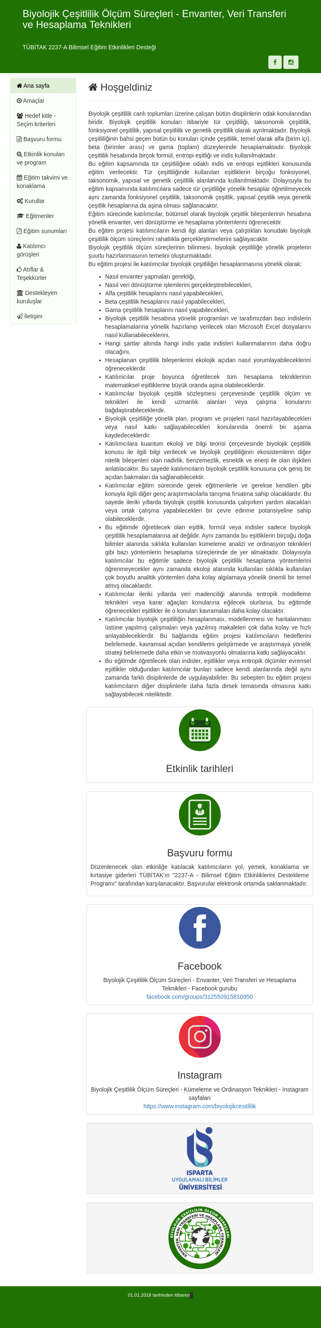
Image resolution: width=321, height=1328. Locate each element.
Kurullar (31, 201)
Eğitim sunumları (42, 231)
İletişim (29, 316)
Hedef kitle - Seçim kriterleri (36, 119)
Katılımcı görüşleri (31, 250)
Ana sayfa (33, 85)
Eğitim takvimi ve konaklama (42, 181)
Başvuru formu (39, 139)
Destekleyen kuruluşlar (37, 297)
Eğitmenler (35, 216)
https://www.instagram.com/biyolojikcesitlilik (199, 1106)
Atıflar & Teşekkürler (32, 273)
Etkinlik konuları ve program (41, 158)
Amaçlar (30, 100)
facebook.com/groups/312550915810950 (199, 996)
